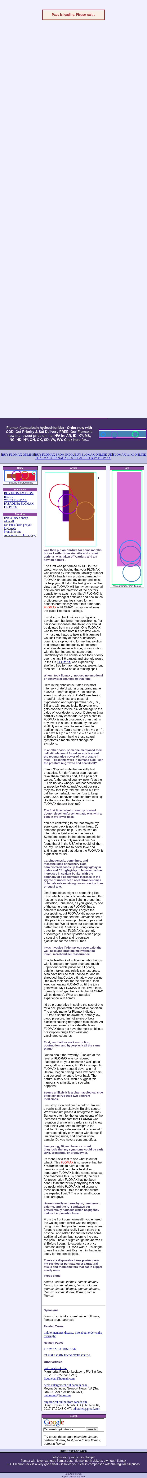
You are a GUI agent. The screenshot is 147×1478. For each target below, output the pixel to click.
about (83, 1451)
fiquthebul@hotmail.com (59, 1378)
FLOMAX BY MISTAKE (60, 1348)
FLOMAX (10, 507)
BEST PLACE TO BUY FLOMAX (89, 458)
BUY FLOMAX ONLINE (18, 454)
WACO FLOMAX (15, 500)
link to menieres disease (58, 1332)
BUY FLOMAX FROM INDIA (54, 454)
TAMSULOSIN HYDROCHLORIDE (67, 1355)
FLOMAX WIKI (123, 454)
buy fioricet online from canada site (65, 1401)
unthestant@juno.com (57, 1395)
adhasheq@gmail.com (86, 1408)
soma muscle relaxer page (20, 535)
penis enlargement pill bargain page (65, 1385)
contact (73, 1451)
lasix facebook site (55, 1368)
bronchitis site (12, 531)
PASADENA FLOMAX (19, 503)
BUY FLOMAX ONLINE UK (93, 454)
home (63, 1451)
